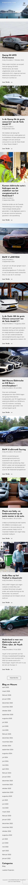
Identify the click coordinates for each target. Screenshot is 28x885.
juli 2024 (5, 757)
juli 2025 (5, 722)
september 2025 (7, 714)
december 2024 (7, 738)
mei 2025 (5, 730)
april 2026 (5, 687)
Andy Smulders (7, 60)
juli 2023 (5, 800)
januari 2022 (6, 858)
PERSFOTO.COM (9, 2)
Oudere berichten (14, 677)
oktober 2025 (6, 710)
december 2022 (7, 823)
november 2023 (7, 784)
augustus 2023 (7, 796)
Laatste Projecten (8, 870)
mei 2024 (5, 765)
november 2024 (7, 742)
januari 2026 (6, 699)
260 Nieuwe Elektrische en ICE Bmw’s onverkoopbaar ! (13, 383)
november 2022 (7, 827)
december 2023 (7, 780)
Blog (3, 866)
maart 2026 (6, 691)
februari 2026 (6, 695)
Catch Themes (16, 881)
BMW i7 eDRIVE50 (10, 257)
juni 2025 (5, 726)
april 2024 (5, 769)
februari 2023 (6, 815)
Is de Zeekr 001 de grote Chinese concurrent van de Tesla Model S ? (13, 318)
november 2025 (7, 707)
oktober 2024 (6, 745)
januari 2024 (6, 777)
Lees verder (7, 82)
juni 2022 (5, 843)
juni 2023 (5, 804)
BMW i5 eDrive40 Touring (14, 450)
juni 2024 (5, 761)
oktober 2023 (6, 788)
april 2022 (5, 850)
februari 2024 (6, 773)
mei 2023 (5, 808)
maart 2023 (6, 812)
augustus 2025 (7, 718)
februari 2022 (6, 854)
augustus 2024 (7, 753)
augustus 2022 (7, 835)
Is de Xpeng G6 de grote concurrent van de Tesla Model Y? (13, 121)
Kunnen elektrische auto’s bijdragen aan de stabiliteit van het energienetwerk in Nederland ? (13, 191)
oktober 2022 (6, 831)
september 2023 (7, 792)
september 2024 (7, 749)
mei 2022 (5, 847)
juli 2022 (5, 839)
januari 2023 (6, 819)
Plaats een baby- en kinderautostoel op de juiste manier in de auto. (13, 513)
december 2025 (7, 703)
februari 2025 (6, 734)
